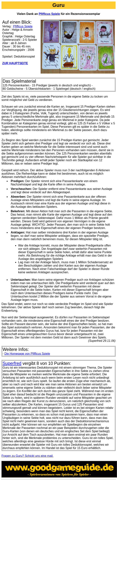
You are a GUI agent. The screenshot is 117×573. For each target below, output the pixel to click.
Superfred (12, 363)
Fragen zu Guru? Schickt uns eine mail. (27, 455)
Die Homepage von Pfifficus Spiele (27, 353)
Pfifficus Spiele (49, 13)
